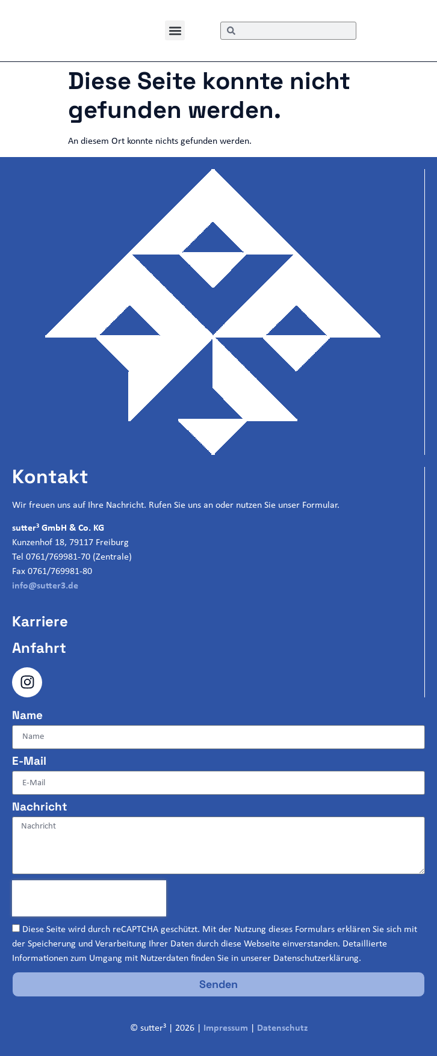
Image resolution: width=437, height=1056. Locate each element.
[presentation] (89, 898)
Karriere (40, 621)
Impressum (225, 1028)
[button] (175, 30)
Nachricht (39, 807)
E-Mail (29, 761)
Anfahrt (39, 647)
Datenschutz (282, 1028)
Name (27, 716)
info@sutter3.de (45, 586)
